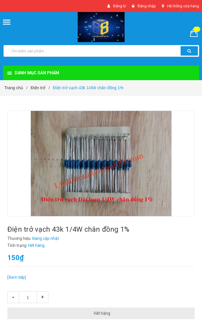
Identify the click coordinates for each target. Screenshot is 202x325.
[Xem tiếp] (16, 277)
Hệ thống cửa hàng (183, 6)
